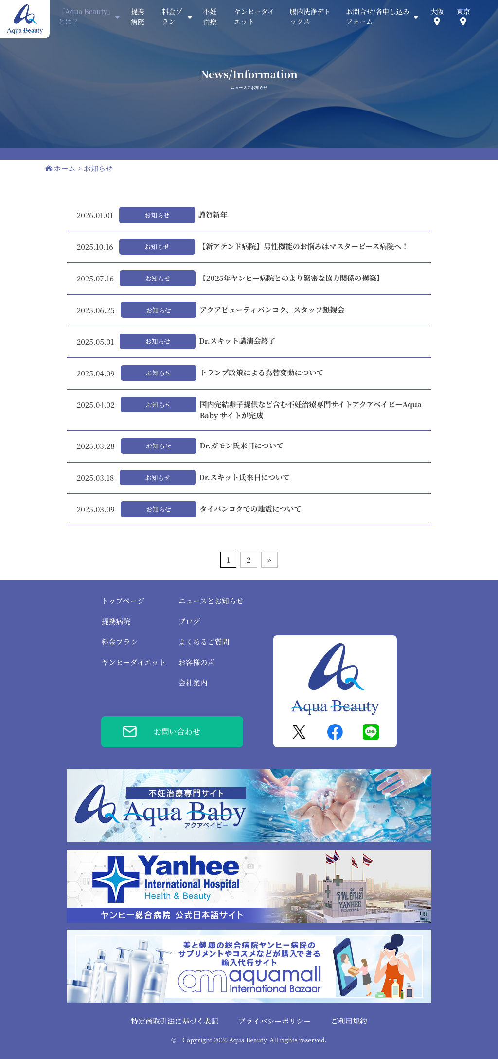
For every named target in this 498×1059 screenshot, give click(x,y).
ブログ (189, 621)
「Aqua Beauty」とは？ (89, 16)
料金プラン (119, 641)
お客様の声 (196, 662)
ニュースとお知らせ (210, 600)
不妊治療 (209, 16)
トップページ (122, 600)
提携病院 (137, 16)
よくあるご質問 (203, 641)
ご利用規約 (349, 1021)
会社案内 (192, 682)
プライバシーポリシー (274, 1021)
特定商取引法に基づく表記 (174, 1021)
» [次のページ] (269, 560)
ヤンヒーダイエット (254, 16)
